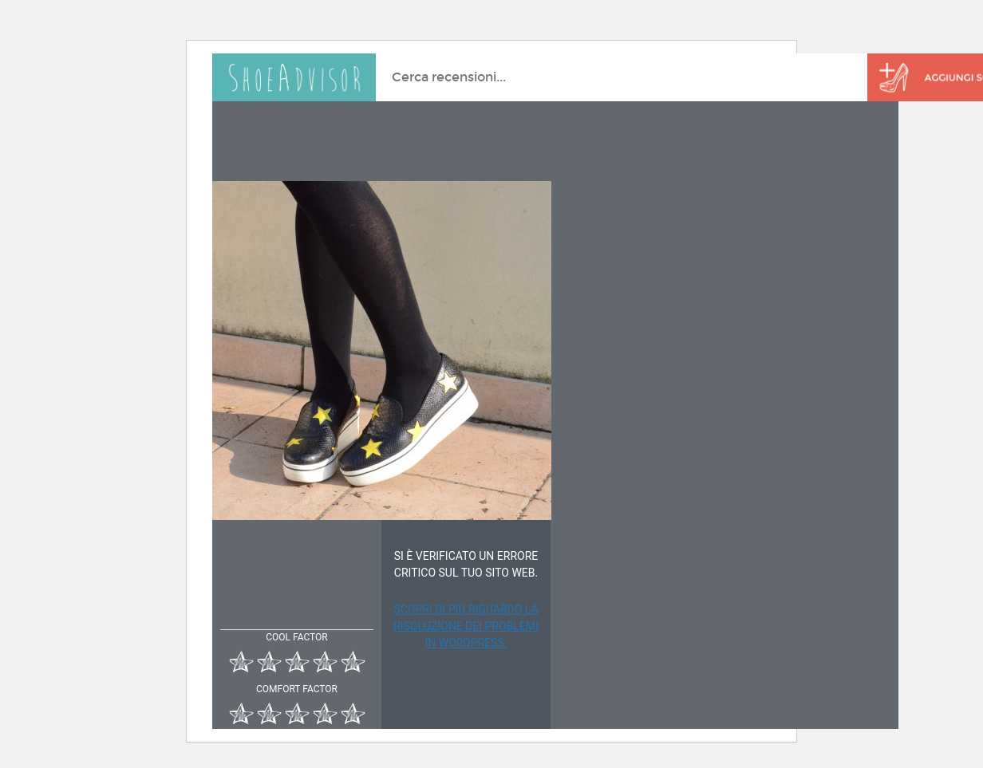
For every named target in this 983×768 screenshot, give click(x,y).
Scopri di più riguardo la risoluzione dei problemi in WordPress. (466, 626)
